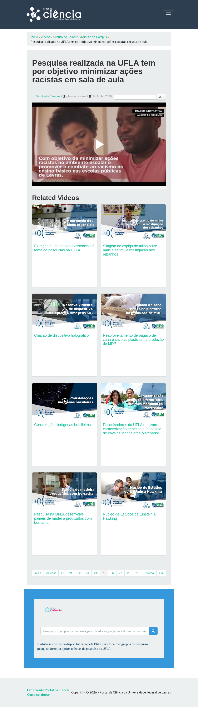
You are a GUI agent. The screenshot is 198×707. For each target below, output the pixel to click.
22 (79, 573)
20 (62, 573)
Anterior (51, 573)
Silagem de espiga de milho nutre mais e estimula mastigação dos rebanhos (130, 250)
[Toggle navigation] (168, 14)
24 (95, 573)
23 (87, 573)
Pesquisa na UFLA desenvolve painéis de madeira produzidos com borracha (63, 518)
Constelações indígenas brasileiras (62, 425)
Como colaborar (38, 694)
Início (37, 573)
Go (161, 97)
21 (71, 573)
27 (120, 573)
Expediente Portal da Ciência (48, 690)
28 (128, 573)
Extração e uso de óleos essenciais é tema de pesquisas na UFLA (64, 248)
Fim (161, 573)
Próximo (149, 573)
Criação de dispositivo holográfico (61, 335)
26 (112, 573)
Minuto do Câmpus (48, 96)
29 (137, 573)
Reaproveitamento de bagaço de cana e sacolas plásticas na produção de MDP (133, 339)
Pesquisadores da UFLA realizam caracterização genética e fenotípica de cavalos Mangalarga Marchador (132, 429)
